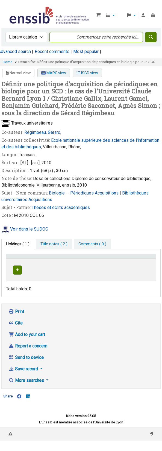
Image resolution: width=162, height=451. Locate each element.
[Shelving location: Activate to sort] (84, 261)
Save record (23, 379)
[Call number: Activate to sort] (116, 261)
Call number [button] (111, 264)
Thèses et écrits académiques (61, 207)
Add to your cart (26, 344)
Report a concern (27, 356)
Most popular (86, 51)
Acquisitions (107, 193)
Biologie (57, 193)
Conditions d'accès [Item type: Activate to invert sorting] (17, 261)
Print (16, 322)
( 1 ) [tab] (18, 244)
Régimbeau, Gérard (42, 132)
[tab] (54, 244)
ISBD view (87, 73)
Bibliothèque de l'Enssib (10, 8)
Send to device (26, 367)
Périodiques (82, 193)
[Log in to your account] (143, 15)
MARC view (53, 73)
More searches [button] (26, 390)
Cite (15, 333)
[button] (98, 15)
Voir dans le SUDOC (29, 229)
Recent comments (52, 51)
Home (7, 62)
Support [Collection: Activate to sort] (53, 264)
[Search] (151, 37)
